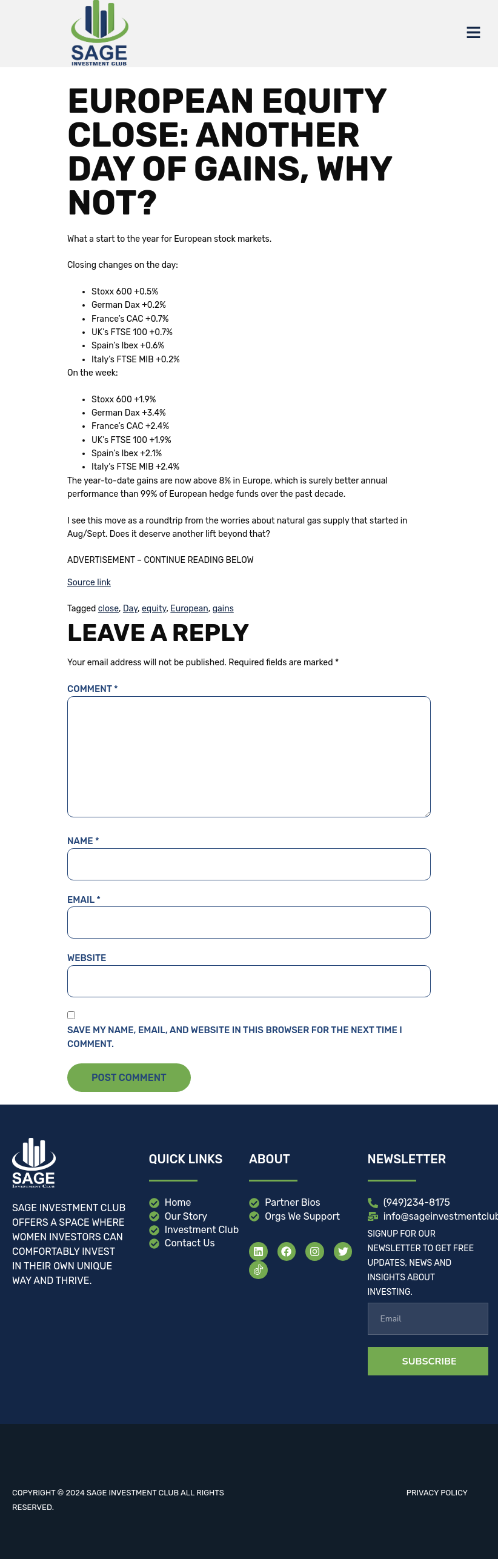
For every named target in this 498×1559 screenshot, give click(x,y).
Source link (89, 582)
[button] (474, 33)
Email (84, 899)
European (189, 608)
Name (83, 841)
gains (223, 608)
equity (154, 608)
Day (130, 608)
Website (86, 957)
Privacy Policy (437, 1492)
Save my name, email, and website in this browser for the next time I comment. (234, 1037)
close (108, 608)
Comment (92, 688)
